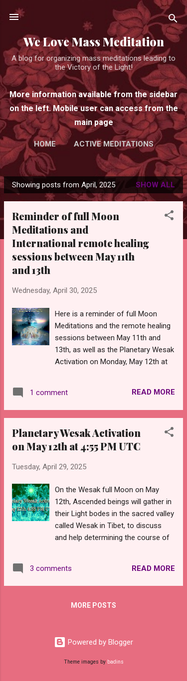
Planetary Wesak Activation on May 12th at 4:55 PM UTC (76, 439)
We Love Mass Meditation (93, 41)
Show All (155, 184)
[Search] (173, 20)
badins (115, 662)
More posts (93, 605)
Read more (153, 392)
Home (45, 143)
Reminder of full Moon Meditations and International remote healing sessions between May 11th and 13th (80, 242)
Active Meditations (114, 143)
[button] (169, 217)
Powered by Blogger (93, 642)
